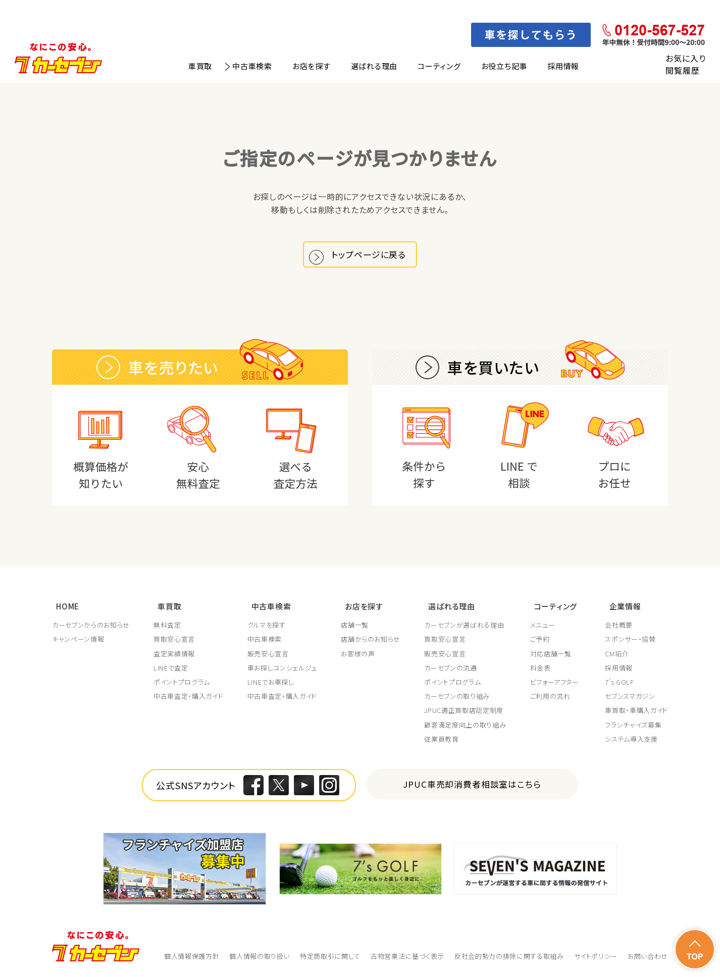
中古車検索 (252, 66)
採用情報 (563, 66)
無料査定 (168, 625)
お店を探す (311, 66)
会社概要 (619, 625)
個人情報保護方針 (191, 956)
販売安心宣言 (268, 653)
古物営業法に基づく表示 (407, 956)
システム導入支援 (631, 739)
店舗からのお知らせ (371, 639)
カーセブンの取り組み (458, 696)
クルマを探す (267, 625)
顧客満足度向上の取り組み (466, 725)
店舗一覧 (356, 625)
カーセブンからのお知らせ (91, 625)
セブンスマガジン (630, 696)
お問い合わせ (648, 956)
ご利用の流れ (552, 696)
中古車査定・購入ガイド (189, 696)
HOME (63, 608)
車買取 (200, 66)
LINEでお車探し (271, 682)
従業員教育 (443, 739)
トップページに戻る (372, 257)
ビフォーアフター (556, 682)
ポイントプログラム (182, 682)
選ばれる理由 (374, 66)
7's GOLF (619, 682)
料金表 (542, 668)
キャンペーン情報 (78, 639)
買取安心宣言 (174, 639)
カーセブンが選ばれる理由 (465, 625)
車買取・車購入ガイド (636, 710)
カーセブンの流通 (452, 668)
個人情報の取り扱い (259, 956)
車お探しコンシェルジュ (283, 668)
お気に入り (685, 58)
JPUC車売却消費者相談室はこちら (472, 784)
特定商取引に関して (330, 956)
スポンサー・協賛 (630, 639)
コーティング (439, 66)
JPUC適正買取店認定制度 (465, 710)
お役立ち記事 (504, 66)
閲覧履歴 (682, 70)
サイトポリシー (596, 956)
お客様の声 (359, 653)
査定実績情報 (174, 653)
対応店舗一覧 (552, 653)
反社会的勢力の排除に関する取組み (508, 956)
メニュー (544, 625)
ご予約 (541, 639)
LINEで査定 (171, 668)
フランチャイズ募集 (633, 725)
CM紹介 (617, 653)
